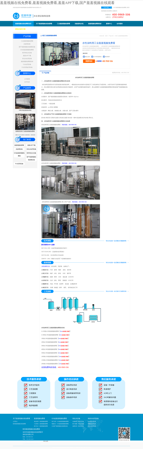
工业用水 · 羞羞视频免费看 (41, 423)
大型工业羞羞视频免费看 (121, 36)
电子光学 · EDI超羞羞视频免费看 (60, 421)
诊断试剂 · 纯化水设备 (78, 426)
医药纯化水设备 (27, 52)
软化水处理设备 (27, 58)
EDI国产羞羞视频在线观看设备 (60, 426)
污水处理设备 (27, 64)
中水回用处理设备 (27, 67)
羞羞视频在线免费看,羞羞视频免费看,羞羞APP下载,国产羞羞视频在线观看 (57, 3)
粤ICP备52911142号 (86, 447)
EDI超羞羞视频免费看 (19, 154)
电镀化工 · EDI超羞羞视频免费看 (60, 423)
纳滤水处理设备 (92, 423)
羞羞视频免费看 (19, 145)
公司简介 (15, 421)
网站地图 (45, 441)
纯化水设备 (76, 418)
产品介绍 (111, 36)
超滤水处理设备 (92, 421)
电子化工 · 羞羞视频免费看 (41, 426)
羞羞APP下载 (27, 55)
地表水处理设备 (93, 418)
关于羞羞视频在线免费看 (119, 7)
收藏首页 (115, 11)
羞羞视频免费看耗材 (27, 61)
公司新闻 (27, 79)
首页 (106, 36)
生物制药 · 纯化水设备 (78, 421)
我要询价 (89, 61)
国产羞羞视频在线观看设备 (27, 47)
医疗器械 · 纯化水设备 (78, 423)
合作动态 (27, 82)
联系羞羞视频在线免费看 (19, 423)
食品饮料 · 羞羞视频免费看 (41, 421)
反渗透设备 (27, 44)
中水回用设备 (19, 163)
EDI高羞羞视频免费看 (27, 50)
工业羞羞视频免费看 (27, 41)
